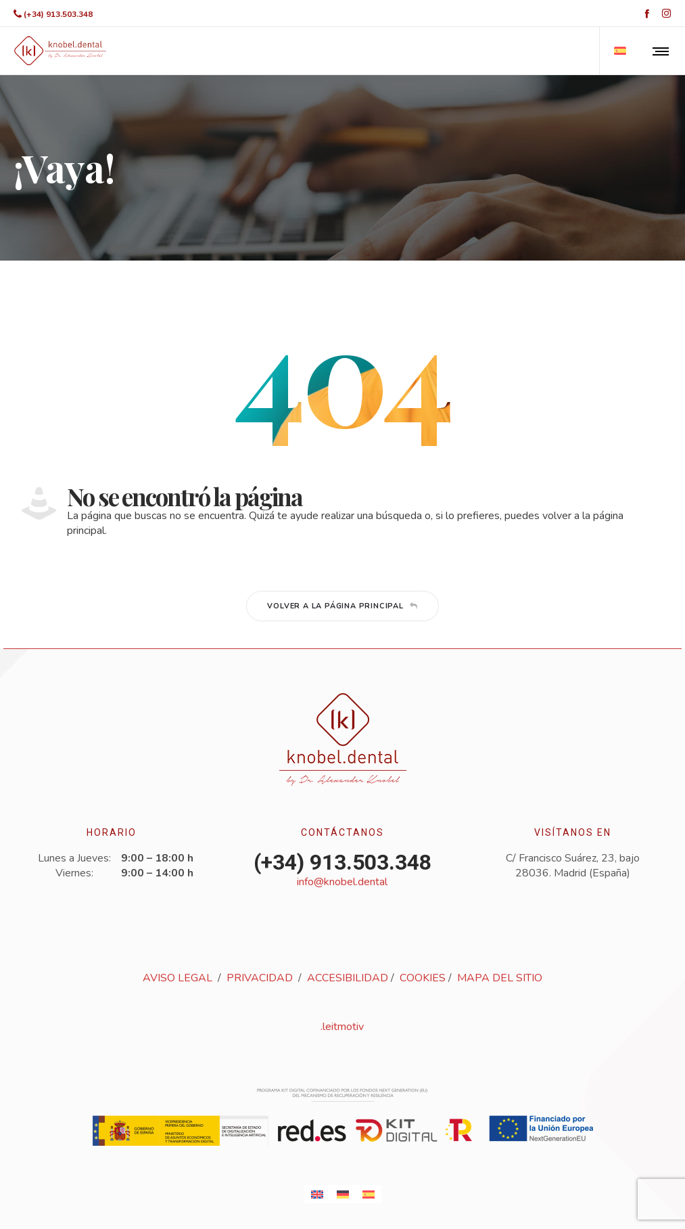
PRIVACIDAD (260, 977)
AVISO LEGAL (177, 977)
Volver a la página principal (342, 606)
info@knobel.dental (342, 881)
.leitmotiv (342, 1026)
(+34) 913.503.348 (58, 14)
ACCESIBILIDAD (347, 977)
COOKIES (423, 977)
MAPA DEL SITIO (499, 977)
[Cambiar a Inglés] (317, 1194)
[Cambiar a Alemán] (343, 1194)
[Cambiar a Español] (368, 1194)
